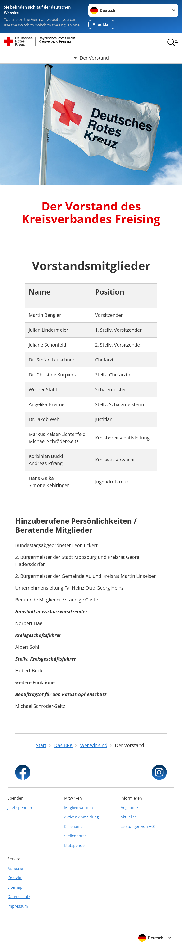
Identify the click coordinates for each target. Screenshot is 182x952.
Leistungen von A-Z (138, 826)
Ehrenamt (73, 826)
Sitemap (15, 887)
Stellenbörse (75, 836)
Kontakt (15, 877)
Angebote (129, 807)
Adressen (16, 868)
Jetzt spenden (20, 807)
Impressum (18, 906)
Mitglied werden (78, 807)
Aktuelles (129, 817)
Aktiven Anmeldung (81, 817)
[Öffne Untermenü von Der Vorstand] (91, 57)
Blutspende (74, 845)
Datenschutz (19, 896)
